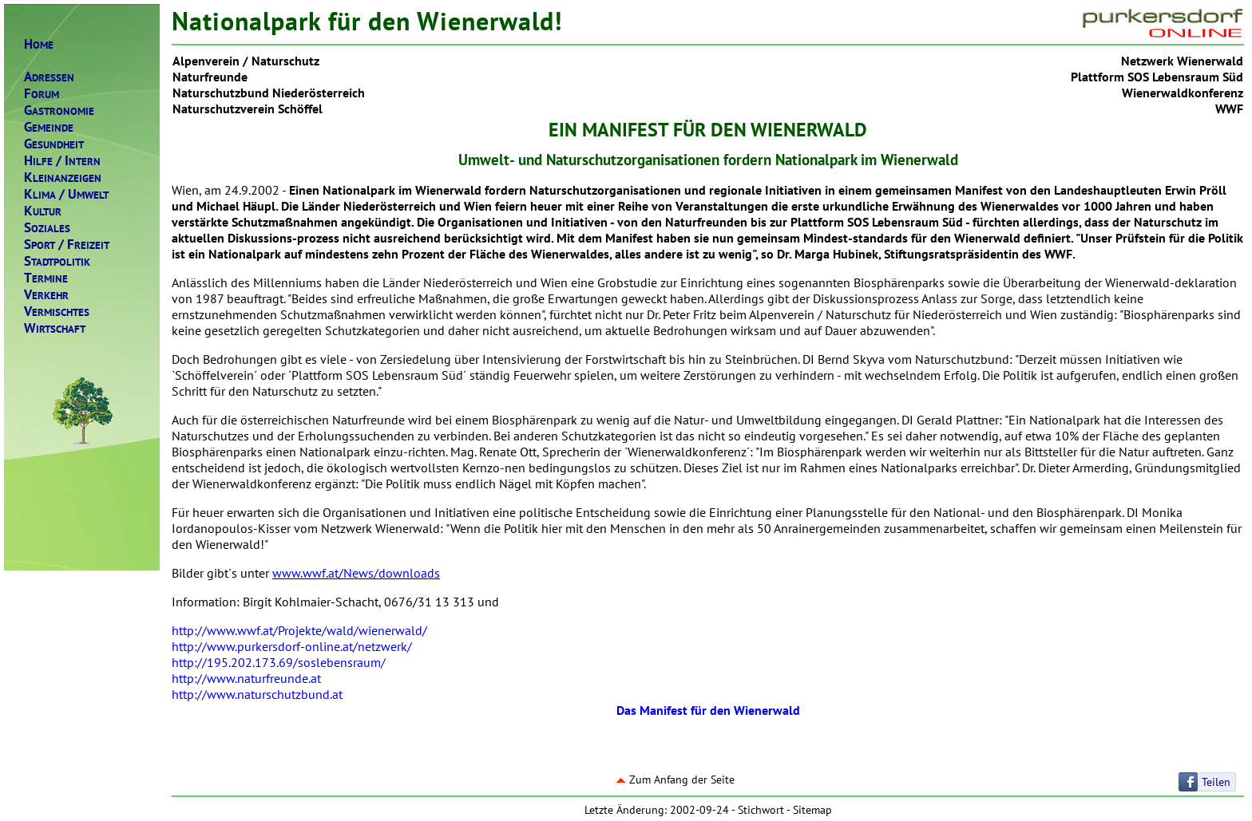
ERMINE (46, 278)
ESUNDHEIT (54, 144)
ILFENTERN (62, 160)
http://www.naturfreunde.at (246, 678)
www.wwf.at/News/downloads (356, 573)
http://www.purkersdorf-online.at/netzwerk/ (292, 646)
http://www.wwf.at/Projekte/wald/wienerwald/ (299, 630)
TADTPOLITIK (57, 261)
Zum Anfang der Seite (675, 779)
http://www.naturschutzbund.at (257, 694)
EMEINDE (48, 127)
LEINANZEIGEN (62, 177)
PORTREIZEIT (66, 244)
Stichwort (761, 810)
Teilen (1216, 782)
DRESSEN (49, 77)
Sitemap (812, 810)
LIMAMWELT (66, 194)
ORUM (41, 93)
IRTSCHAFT (54, 328)
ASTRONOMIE (59, 110)
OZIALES (47, 227)
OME (38, 44)
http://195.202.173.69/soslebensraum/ (279, 662)
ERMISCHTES (56, 311)
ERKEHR (46, 294)
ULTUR (42, 211)
